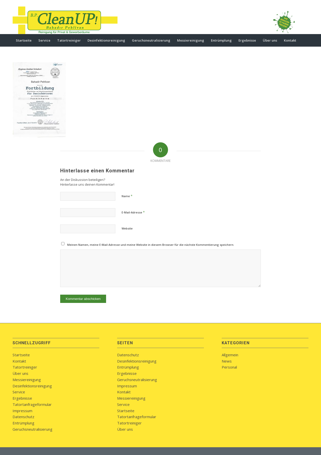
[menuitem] (24, 40)
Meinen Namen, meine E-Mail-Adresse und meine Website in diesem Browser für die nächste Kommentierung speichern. (150, 245)
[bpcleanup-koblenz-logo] (65, 20)
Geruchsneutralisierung (32, 429)
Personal (229, 367)
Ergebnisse (22, 398)
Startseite (21, 354)
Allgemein (230, 354)
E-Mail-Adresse (133, 212)
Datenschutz (23, 416)
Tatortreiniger (25, 367)
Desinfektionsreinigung (32, 385)
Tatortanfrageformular (32, 404)
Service (19, 391)
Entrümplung (23, 422)
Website (127, 228)
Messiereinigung (27, 379)
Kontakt (19, 361)
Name (127, 196)
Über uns (20, 373)
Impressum (22, 410)
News (227, 361)
